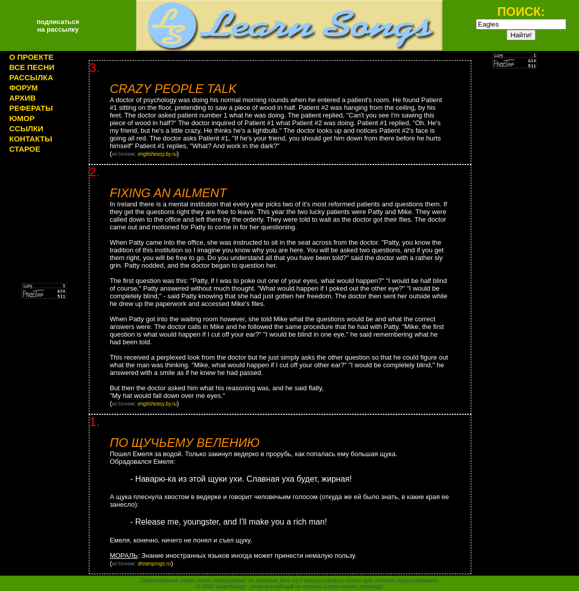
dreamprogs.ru (154, 563)
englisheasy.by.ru (157, 154)
